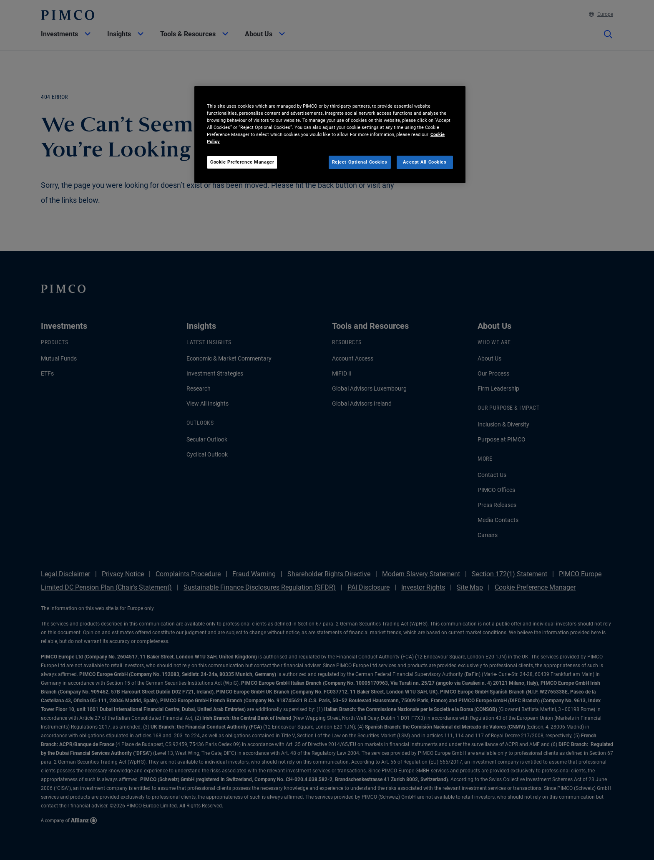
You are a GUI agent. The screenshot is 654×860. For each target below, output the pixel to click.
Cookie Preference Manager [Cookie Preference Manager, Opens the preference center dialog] (242, 162)
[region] (329, 134)
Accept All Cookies (424, 162)
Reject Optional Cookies (359, 162)
